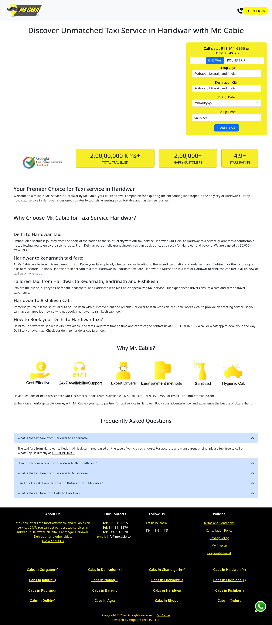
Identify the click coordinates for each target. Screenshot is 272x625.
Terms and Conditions (219, 523)
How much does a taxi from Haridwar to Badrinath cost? (57, 463)
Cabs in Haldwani (227, 569)
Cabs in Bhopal (167, 600)
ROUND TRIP (236, 60)
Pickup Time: (227, 112)
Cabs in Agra (104, 600)
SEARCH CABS (226, 128)
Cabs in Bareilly (104, 590)
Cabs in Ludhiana (227, 580)
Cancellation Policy (219, 530)
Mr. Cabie (163, 615)
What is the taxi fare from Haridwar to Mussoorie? (53, 473)
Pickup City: (227, 68)
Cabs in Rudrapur (42, 590)
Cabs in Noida (102, 580)
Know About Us (53, 541)
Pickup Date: (227, 97)
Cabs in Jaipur (40, 580)
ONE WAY (214, 60)
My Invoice (219, 546)
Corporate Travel (219, 553)
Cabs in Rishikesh (229, 590)
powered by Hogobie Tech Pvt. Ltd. (135, 620)
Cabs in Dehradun (102, 569)
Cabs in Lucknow (165, 580)
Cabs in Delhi (40, 600)
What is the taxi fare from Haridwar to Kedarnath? (53, 438)
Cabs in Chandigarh (165, 569)
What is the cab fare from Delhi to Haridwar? (49, 493)
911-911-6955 (255, 11)
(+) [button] (56, 569)
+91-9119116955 (63, 453)
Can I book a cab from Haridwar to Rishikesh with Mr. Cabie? (60, 483)
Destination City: (226, 82)
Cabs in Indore (230, 600)
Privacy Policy (219, 538)
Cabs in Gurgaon (40, 569)
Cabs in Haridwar (167, 590)
